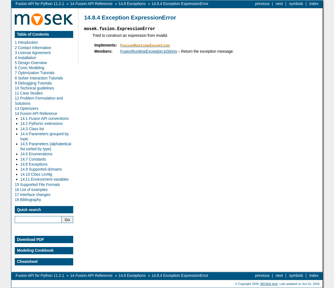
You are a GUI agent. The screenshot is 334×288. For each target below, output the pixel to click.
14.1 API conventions (44, 118)
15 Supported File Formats (37, 184)
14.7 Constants (33, 159)
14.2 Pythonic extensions (41, 123)
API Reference (91, 3)
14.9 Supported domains (41, 169)
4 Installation (25, 57)
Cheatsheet (27, 261)
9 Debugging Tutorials (33, 83)
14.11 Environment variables (44, 179)
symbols (296, 3)
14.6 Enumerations (36, 154)
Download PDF (30, 239)
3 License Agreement (33, 52)
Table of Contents (33, 34)
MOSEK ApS (269, 283)
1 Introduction (26, 42)
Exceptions (132, 3)
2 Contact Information (33, 47)
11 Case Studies (29, 93)
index (313, 3)
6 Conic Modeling (29, 68)
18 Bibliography (28, 199)
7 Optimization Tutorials (35, 73)
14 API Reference (36, 113)
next (279, 3)
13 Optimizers (26, 108)
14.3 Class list (32, 129)
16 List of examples (31, 189)
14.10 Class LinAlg (36, 174)
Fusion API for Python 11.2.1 (40, 3)
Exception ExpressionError (180, 3)
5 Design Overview (31, 62)
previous (262, 3)
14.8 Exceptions (34, 164)
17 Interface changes (32, 194)
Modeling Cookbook (35, 250)
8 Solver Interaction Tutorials (39, 78)
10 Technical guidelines (34, 88)
